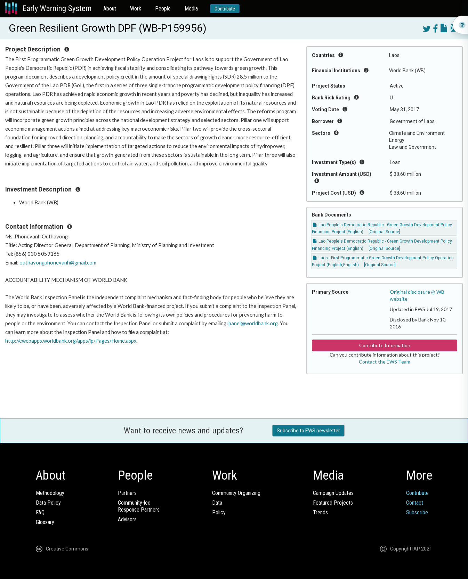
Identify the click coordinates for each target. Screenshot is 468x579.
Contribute (225, 8)
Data (217, 502)
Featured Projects (333, 502)
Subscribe (417, 512)
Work (135, 8)
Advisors (127, 519)
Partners (127, 493)
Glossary (45, 522)
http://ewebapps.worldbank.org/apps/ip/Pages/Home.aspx (70, 341)
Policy (219, 512)
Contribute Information (384, 345)
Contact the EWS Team (384, 362)
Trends (320, 512)
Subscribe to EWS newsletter (308, 430)
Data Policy (48, 502)
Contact (414, 502)
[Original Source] (384, 231)
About (109, 8)
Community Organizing (236, 493)
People (163, 8)
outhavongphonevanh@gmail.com (57, 263)
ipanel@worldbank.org (252, 323)
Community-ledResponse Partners (139, 506)
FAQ (40, 512)
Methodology (50, 493)
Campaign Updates (333, 493)
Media (191, 8)
